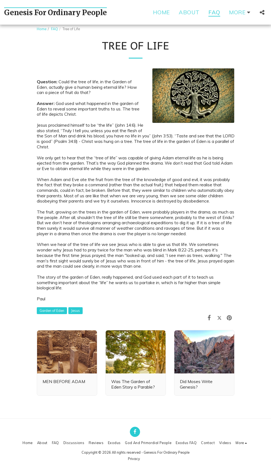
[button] (262, 12)
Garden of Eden (52, 310)
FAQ (54, 29)
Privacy (134, 458)
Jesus (75, 310)
